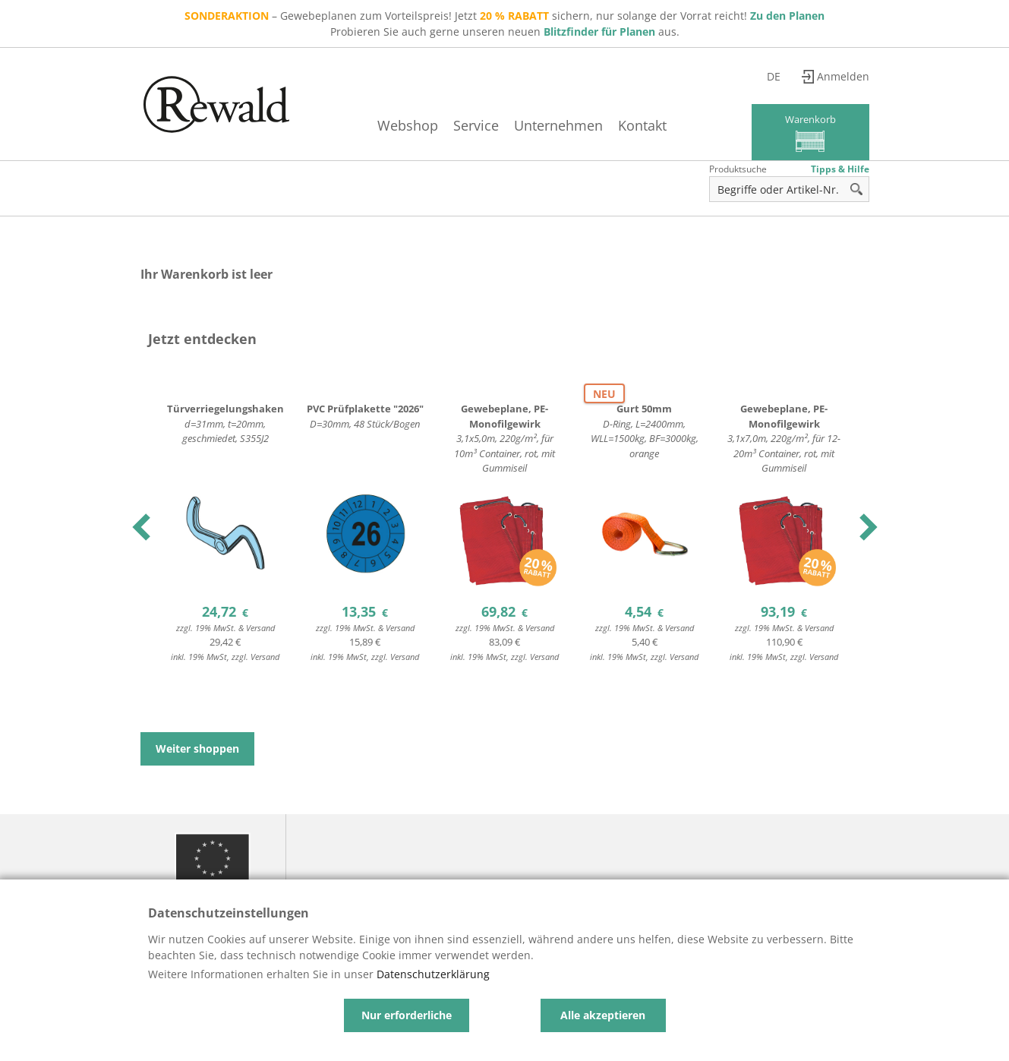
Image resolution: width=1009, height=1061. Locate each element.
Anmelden (843, 76)
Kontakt (642, 125)
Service (476, 125)
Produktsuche (738, 169)
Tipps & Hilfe (840, 169)
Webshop (407, 125)
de (773, 76)
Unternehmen (558, 125)
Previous (142, 526)
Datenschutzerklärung (433, 974)
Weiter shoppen (197, 748)
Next (866, 526)
